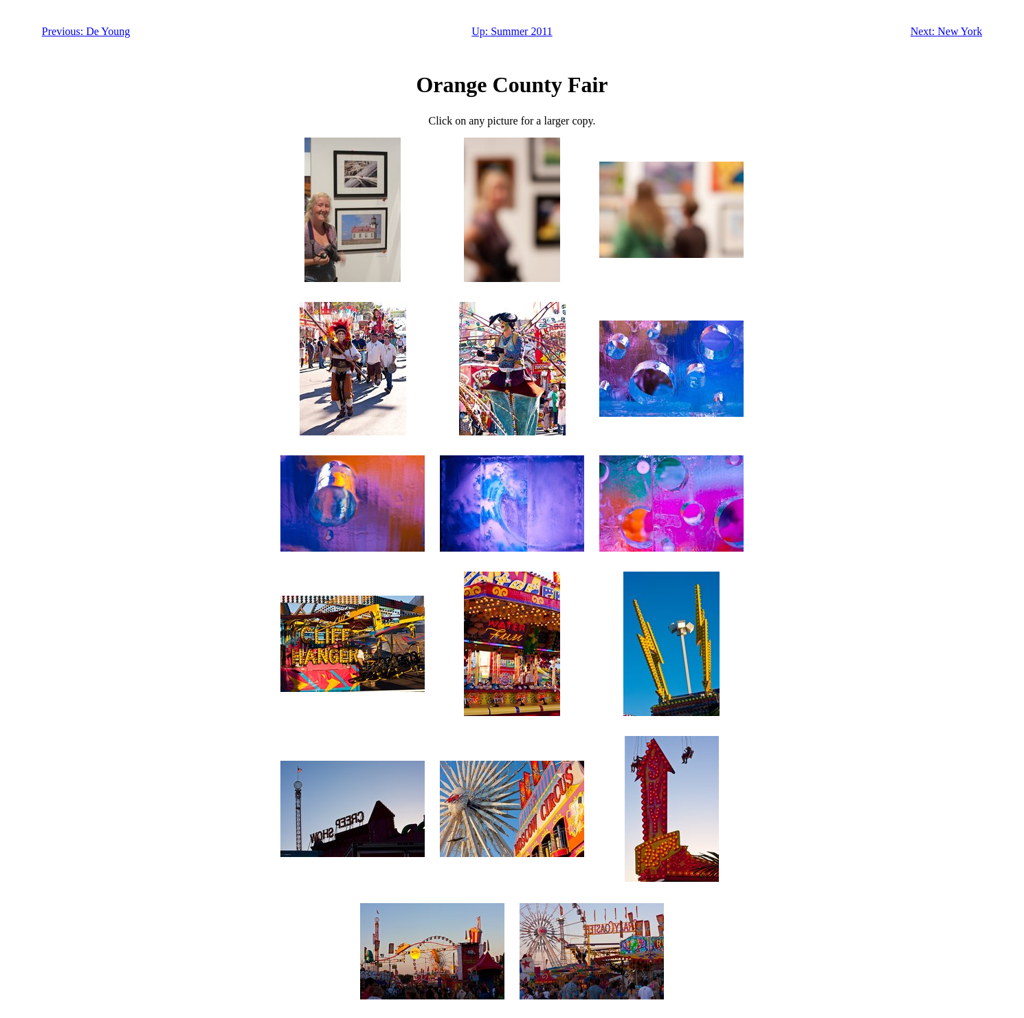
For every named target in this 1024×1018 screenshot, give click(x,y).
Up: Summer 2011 (512, 31)
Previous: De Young (86, 31)
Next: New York (946, 31)
